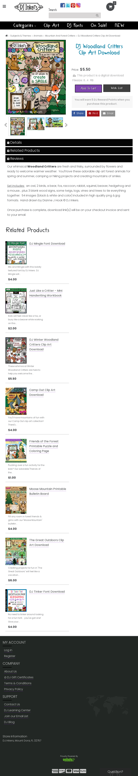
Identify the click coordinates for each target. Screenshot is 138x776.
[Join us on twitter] (68, 5)
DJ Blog (9, 722)
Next (64, 125)
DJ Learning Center (17, 710)
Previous (7, 125)
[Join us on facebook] (63, 5)
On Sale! (99, 25)
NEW (120, 25)
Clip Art (51, 25)
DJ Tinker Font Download (47, 592)
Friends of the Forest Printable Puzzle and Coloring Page (44, 446)
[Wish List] (116, 88)
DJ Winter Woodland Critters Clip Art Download (43, 344)
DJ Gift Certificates (18, 677)
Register (9, 656)
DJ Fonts (75, 25)
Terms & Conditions (17, 683)
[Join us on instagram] (78, 5)
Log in (8, 650)
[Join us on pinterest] (73, 5)
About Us (10, 671)
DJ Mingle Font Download (47, 244)
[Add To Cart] (88, 88)
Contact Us (12, 704)
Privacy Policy (13, 689)
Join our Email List (16, 716)
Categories (24, 25)
